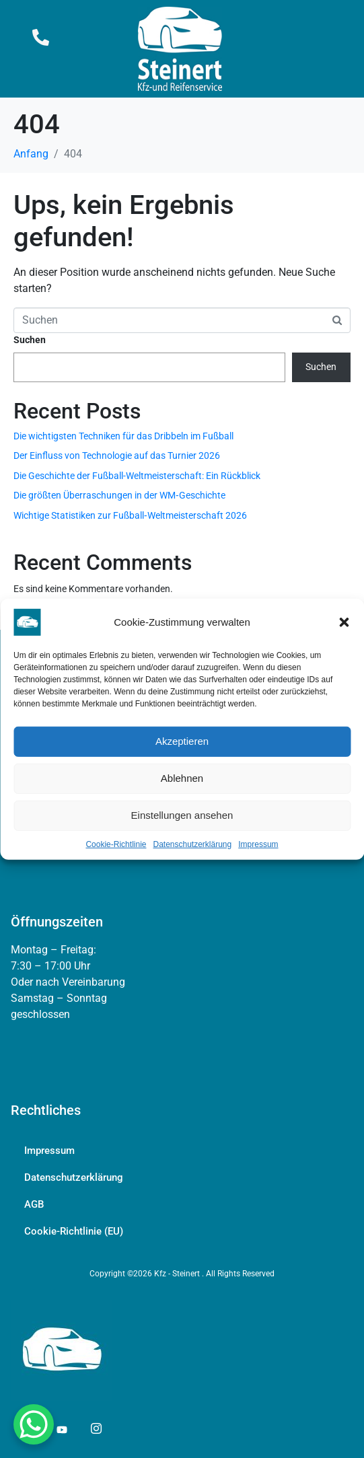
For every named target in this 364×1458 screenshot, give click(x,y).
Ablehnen (182, 778)
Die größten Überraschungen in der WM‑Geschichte (119, 495)
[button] (344, 621)
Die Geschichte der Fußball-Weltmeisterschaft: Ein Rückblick (136, 475)
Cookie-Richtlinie (115, 843)
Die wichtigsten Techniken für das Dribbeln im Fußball (123, 436)
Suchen (29, 339)
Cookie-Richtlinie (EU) (73, 1231)
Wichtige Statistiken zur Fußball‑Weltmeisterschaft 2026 (130, 515)
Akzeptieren (182, 741)
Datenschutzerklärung (192, 843)
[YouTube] (60, 1429)
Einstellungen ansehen (182, 815)
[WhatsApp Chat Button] (33, 1424)
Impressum (258, 843)
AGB (34, 1204)
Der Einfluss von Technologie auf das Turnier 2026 (116, 455)
